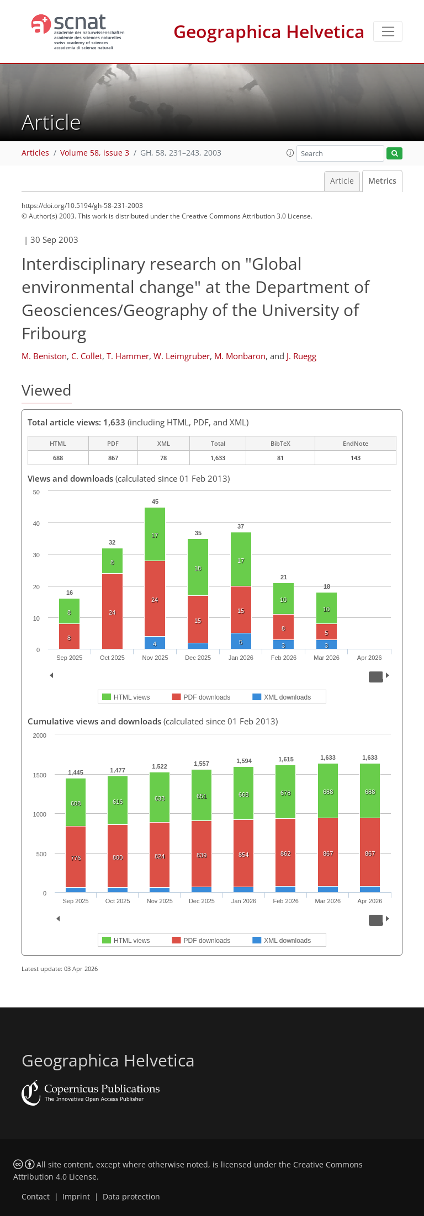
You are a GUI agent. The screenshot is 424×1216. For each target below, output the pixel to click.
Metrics (382, 181)
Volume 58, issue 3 (94, 153)
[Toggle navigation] (387, 31)
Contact (36, 1197)
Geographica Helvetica (269, 31)
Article (342, 181)
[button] (290, 153)
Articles (35, 153)
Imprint (76, 1197)
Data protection (131, 1197)
